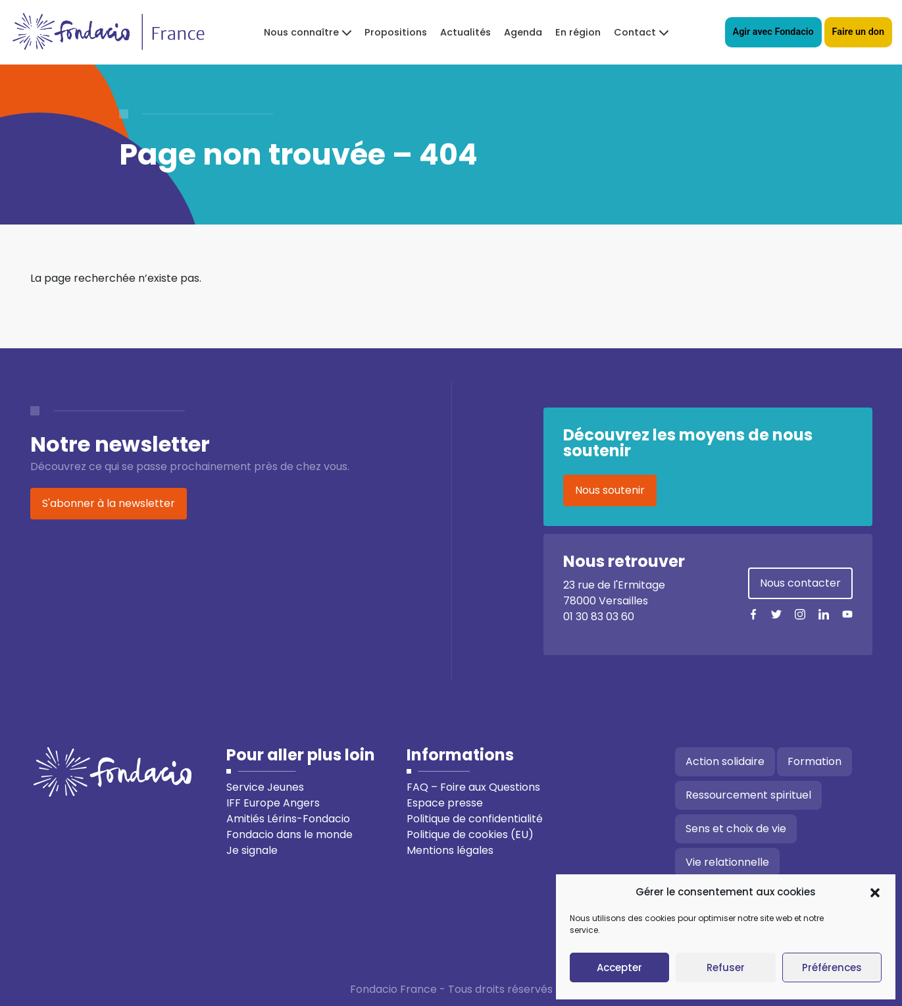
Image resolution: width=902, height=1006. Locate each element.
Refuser (726, 967)
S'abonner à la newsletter (108, 503)
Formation (814, 761)
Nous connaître (301, 32)
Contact (635, 32)
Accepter (619, 967)
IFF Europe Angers (273, 802)
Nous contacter (800, 583)
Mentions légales (450, 850)
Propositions (395, 32)
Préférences (832, 967)
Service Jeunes (265, 787)
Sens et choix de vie (736, 828)
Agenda (523, 32)
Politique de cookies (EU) (470, 834)
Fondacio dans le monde (289, 834)
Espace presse (445, 802)
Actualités (465, 32)
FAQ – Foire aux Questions (473, 787)
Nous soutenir (610, 490)
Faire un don (858, 32)
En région (578, 32)
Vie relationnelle (727, 862)
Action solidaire (725, 761)
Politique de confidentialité (475, 818)
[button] (875, 892)
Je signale (252, 850)
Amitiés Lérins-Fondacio (288, 818)
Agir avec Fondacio (773, 32)
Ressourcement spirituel (748, 795)
